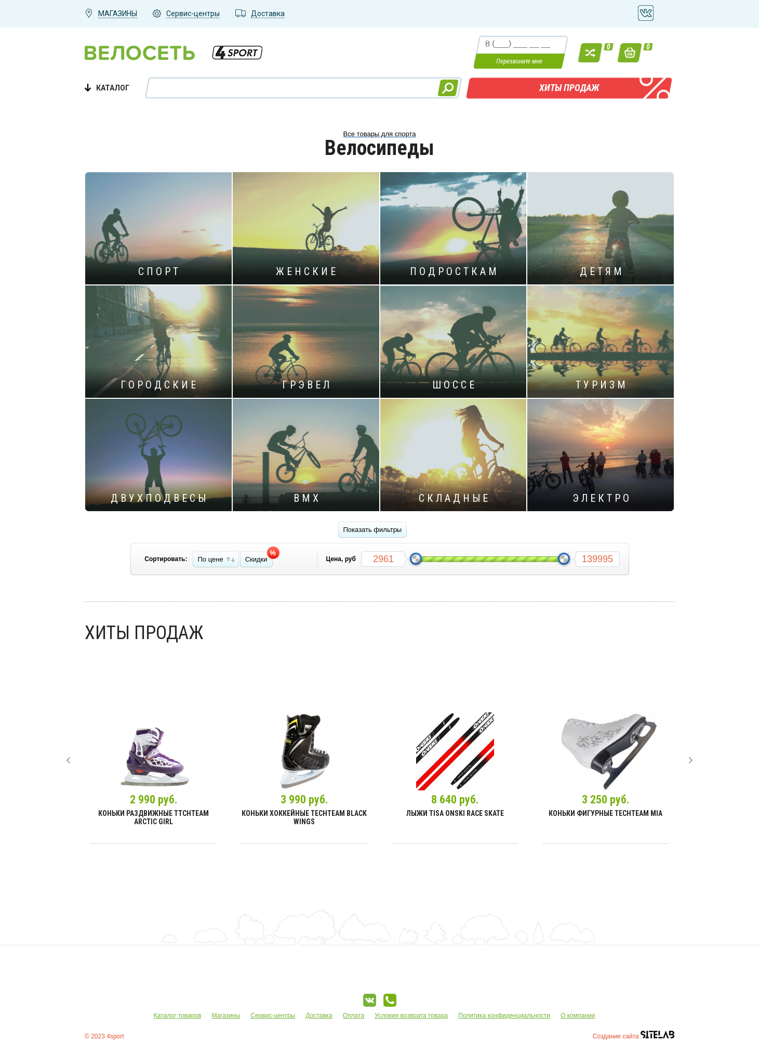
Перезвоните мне (519, 61)
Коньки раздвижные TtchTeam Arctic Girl (153, 817)
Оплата (353, 1015)
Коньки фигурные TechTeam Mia (605, 813)
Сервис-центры (272, 1015)
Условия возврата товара (411, 1015)
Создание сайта (633, 1036)
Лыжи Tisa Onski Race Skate (455, 813)
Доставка (318, 1015)
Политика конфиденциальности (504, 1015)
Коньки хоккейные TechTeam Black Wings (304, 817)
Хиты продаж (569, 87)
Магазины (225, 1015)
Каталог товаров (178, 1015)
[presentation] (68, 760)
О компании (578, 1015)
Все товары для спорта (379, 134)
